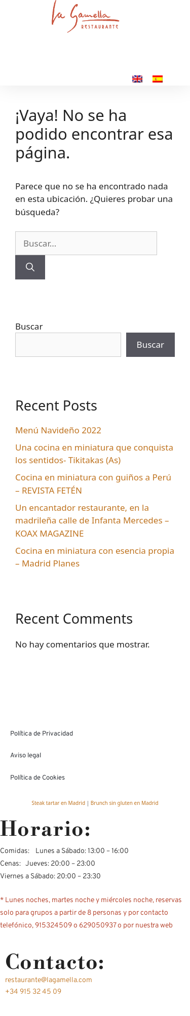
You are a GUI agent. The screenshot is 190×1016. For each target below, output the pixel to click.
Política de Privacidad (41, 734)
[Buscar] (30, 267)
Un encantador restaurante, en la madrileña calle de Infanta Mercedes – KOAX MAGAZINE (92, 520)
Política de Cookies (37, 778)
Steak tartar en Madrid (58, 802)
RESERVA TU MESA (75, 78)
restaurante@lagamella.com (48, 980)
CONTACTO (138, 65)
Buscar (29, 326)
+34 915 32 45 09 (33, 992)
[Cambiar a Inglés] (137, 79)
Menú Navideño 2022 (58, 430)
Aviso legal (25, 756)
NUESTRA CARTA (56, 65)
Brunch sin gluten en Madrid (125, 802)
